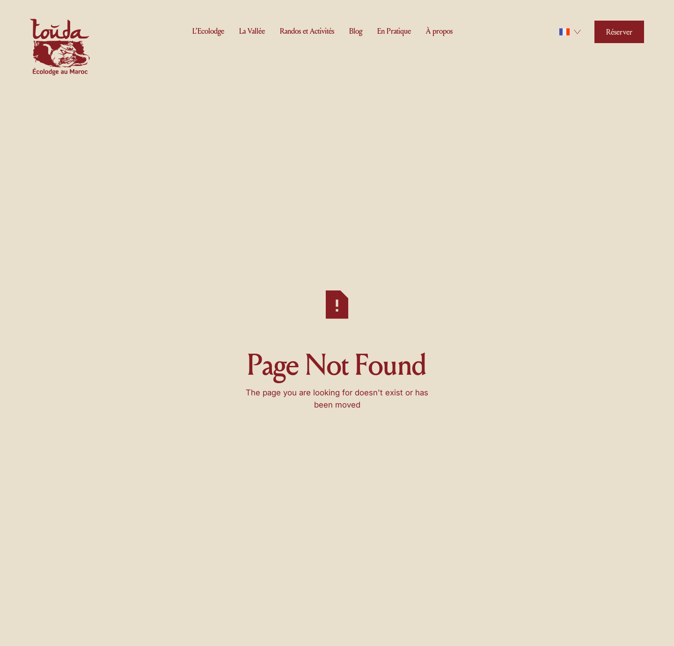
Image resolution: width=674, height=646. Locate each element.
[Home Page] (60, 48)
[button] (208, 30)
